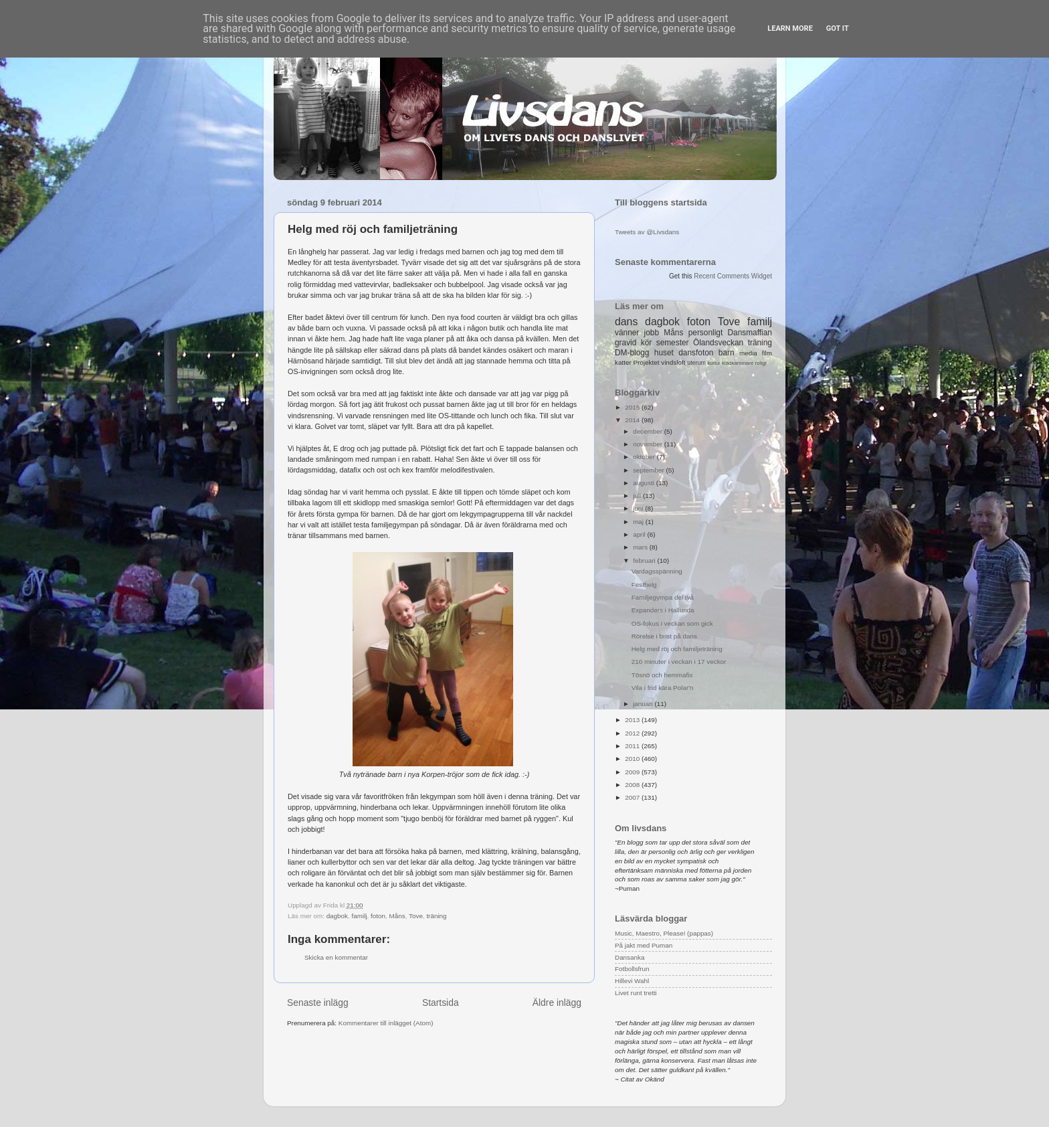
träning (436, 916)
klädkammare (737, 363)
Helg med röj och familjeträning (677, 649)
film (767, 353)
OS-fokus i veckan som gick (672, 623)
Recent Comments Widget (733, 276)
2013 (633, 719)
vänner (627, 332)
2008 (633, 784)
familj (359, 916)
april (640, 534)
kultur (713, 363)
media (748, 353)
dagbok (337, 916)
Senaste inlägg (318, 1002)
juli (638, 495)
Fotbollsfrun (632, 968)
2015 (633, 407)
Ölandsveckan (718, 342)
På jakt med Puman (643, 945)
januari (643, 703)
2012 (633, 733)
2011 (633, 746)
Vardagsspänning (657, 571)
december (648, 431)
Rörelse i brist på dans (664, 636)
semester (672, 342)
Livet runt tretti (636, 992)
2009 (633, 772)
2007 (633, 797)
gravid (625, 342)
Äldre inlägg (557, 1002)
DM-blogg (632, 352)
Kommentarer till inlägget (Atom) (386, 1023)
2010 (633, 758)
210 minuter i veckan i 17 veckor (679, 661)
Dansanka (629, 957)
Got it (837, 28)
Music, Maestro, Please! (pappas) (664, 933)
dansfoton (695, 352)
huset (664, 352)
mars (641, 547)
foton (378, 916)
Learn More (790, 28)
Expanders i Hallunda (663, 610)
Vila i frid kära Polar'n (663, 687)
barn (727, 352)
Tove (416, 916)
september (649, 470)
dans (626, 321)
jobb (651, 332)
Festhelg (644, 584)
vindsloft (673, 362)
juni (639, 508)
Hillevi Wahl (632, 980)
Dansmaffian (750, 332)
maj (639, 521)
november (648, 444)
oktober (645, 456)
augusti (644, 483)
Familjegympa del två (663, 597)
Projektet (646, 362)
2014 (633, 420)
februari (645, 560)
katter (623, 362)
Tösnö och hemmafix (662, 675)
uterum (696, 362)
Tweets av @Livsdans (647, 232)
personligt (705, 332)
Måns (397, 916)
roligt (761, 363)
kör (646, 342)
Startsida (440, 1002)
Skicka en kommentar (336, 957)
